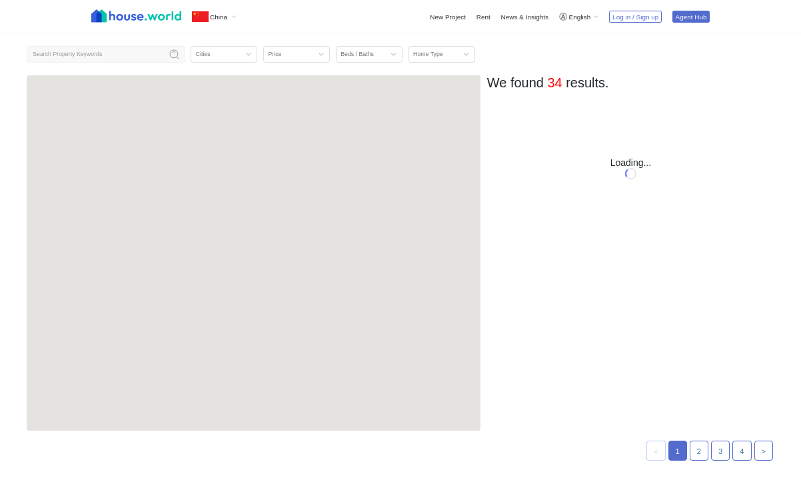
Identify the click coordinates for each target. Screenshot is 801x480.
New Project (448, 17)
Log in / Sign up (635, 17)
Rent (483, 17)
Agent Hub (690, 17)
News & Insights (524, 17)
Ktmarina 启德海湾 (528, 177)
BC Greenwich (664, 177)
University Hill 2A (526, 315)
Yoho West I (660, 315)
